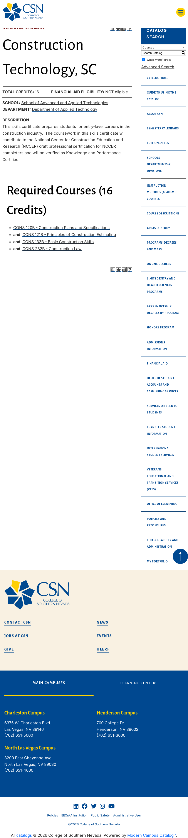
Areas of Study (158, 228)
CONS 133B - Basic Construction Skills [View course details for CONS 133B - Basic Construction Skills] (58, 241)
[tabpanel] (94, 745)
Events (104, 636)
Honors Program (160, 327)
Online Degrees (159, 264)
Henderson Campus (117, 713)
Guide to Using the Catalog (161, 96)
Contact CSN (17, 622)
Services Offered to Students (162, 409)
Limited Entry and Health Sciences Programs (161, 285)
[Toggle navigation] (180, 12)
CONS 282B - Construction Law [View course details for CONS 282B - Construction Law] (52, 248)
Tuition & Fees (158, 143)
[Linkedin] (76, 806)
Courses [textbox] (148, 47)
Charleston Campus (24, 713)
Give (9, 649)
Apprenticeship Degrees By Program (163, 309)
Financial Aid (157, 363)
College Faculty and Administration (162, 543)
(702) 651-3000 (111, 735)
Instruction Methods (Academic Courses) (162, 192)
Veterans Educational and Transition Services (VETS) (162, 479)
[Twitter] (94, 806)
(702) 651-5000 (18, 735)
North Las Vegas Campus (29, 748)
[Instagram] (102, 806)
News (102, 622)
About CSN (155, 113)
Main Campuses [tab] (49, 683)
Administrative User (127, 815)
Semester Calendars (163, 128)
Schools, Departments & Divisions (159, 164)
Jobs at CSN (16, 636)
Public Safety (100, 815)
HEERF (103, 649)
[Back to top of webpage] (180, 556)
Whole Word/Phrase (159, 59)
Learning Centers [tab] (139, 683)
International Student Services (160, 452)
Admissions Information (157, 346)
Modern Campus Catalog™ (151, 835)
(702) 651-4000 (18, 770)
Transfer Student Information (161, 430)
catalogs (24, 835)
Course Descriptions (163, 213)
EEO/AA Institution (74, 815)
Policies (52, 815)
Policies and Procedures (156, 522)
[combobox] (163, 47)
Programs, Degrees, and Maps (162, 246)
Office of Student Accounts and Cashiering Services (162, 385)
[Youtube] (111, 806)
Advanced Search (157, 67)
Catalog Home (157, 78)
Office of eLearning (162, 503)
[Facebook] (84, 806)
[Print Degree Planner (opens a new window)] (112, 28)
